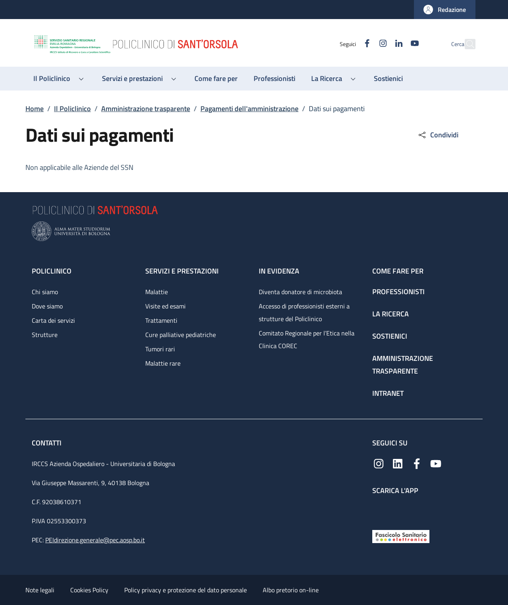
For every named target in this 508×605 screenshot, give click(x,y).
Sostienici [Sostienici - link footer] (389, 336)
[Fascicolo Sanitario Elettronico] (400, 535)
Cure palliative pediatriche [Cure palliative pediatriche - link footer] (180, 334)
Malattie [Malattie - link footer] (156, 292)
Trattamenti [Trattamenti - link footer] (161, 320)
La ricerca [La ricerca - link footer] (390, 313)
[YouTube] (397, 44)
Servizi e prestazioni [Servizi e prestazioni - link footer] (182, 271)
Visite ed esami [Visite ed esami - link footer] (165, 306)
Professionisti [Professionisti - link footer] (398, 291)
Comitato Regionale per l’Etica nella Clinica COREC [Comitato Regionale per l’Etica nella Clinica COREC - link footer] (306, 339)
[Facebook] (350, 44)
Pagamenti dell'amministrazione (249, 108)
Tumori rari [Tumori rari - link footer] (160, 349)
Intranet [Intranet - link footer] (388, 393)
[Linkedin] (381, 44)
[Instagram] (365, 44)
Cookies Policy (89, 590)
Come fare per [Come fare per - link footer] (397, 271)
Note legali (39, 590)
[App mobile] (378, 510)
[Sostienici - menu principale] (388, 79)
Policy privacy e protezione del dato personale (185, 590)
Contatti (47, 442)
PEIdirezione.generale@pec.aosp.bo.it (95, 540)
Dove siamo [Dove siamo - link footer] (47, 306)
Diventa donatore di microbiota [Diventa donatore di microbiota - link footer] (300, 292)
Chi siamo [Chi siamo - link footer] (45, 292)
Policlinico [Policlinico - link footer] (51, 271)
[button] (444, 9)
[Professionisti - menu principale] (274, 79)
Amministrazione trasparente (145, 108)
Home (34, 108)
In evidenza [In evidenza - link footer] (279, 271)
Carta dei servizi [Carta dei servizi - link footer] (53, 320)
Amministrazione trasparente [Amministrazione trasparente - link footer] (402, 364)
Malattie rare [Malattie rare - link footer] (163, 363)
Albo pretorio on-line (291, 590)
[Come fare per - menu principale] (216, 79)
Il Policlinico (72, 108)
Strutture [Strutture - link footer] (45, 334)
